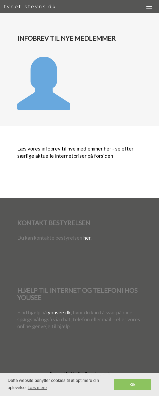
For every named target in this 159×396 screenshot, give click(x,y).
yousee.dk (59, 312)
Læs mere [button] (37, 387)
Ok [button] (132, 384)
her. (87, 238)
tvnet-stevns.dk (30, 7)
